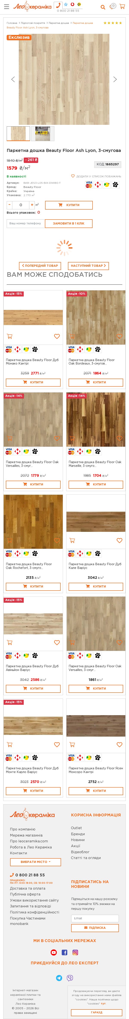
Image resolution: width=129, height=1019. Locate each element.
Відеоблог (80, 852)
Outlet (76, 828)
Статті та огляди (86, 858)
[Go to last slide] (13, 79)
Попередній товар (40, 265)
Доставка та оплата (27, 888)
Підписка (95, 927)
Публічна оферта (25, 894)
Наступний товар (88, 265)
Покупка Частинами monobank (27, 921)
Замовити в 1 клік (68, 223)
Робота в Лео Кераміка (31, 847)
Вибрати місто (34, 862)
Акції (75, 846)
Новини (78, 840)
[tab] (58, 5)
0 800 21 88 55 (68, 11)
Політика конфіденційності (34, 912)
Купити (68, 205)
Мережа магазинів (26, 835)
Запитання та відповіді (30, 906)
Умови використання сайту (34, 900)
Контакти (18, 853)
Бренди (78, 834)
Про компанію (22, 829)
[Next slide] (115, 79)
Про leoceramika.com (29, 841)
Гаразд (96, 1012)
